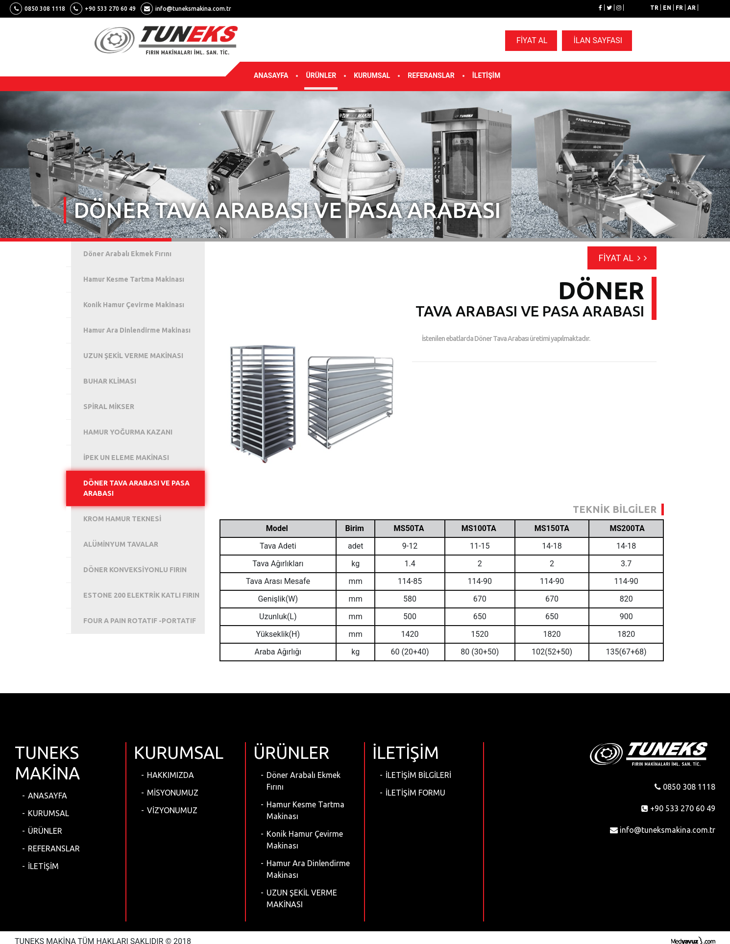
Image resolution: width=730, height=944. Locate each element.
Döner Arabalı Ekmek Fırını (304, 781)
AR (691, 7)
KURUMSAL (372, 75)
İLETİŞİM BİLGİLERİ (418, 775)
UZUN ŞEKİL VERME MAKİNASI (302, 898)
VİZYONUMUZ (172, 810)
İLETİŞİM (486, 75)
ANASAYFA (271, 75)
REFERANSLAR (431, 75)
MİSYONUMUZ (172, 792)
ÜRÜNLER (321, 75)
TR (654, 7)
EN (667, 7)
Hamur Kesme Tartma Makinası (305, 810)
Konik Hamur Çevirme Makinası (305, 839)
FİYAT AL (532, 40)
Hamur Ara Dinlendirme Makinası (308, 869)
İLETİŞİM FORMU (415, 792)
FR (679, 7)
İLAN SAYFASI (597, 40)
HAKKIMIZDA (170, 775)
